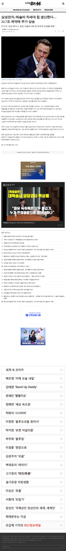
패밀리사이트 (6, 546)
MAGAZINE (49, 10)
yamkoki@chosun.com (13, 29)
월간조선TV (37, 10)
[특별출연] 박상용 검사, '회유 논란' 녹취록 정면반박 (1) (19, 222)
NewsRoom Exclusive (21, 10)
